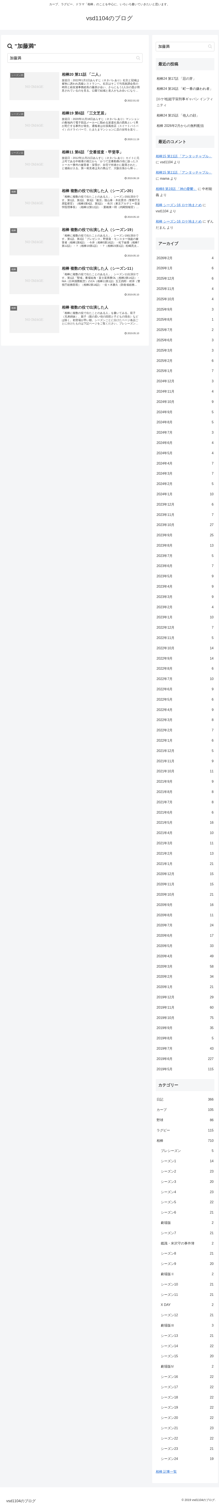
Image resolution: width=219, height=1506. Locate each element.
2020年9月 (185, 905)
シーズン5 (187, 1202)
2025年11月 (185, 289)
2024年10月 (185, 402)
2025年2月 (185, 361)
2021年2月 (185, 854)
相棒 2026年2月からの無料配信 (180, 125)
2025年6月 (185, 340)
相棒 (185, 1141)
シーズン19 (187, 1408)
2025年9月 (185, 310)
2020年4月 (185, 956)
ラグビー (185, 1131)
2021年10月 (185, 771)
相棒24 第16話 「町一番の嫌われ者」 (185, 88)
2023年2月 (185, 607)
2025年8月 (185, 320)
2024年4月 (185, 464)
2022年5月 (185, 700)
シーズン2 (187, 1172)
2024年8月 (185, 422)
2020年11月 (185, 884)
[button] (138, 58)
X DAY (187, 1305)
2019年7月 (185, 1049)
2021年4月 (185, 833)
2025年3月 (185, 351)
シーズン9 (187, 1264)
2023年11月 (185, 515)
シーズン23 (187, 1449)
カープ (185, 1110)
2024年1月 (185, 494)
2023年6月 (185, 566)
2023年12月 (185, 505)
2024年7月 (185, 433)
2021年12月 (185, 751)
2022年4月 (185, 710)
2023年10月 (185, 525)
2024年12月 (185, 381)
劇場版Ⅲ (187, 1326)
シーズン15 (187, 1356)
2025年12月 (185, 279)
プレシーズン (187, 1151)
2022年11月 (185, 638)
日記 (185, 1100)
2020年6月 (185, 936)
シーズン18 (187, 1397)
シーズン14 (187, 1346)
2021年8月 (185, 792)
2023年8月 (185, 546)
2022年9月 (185, 659)
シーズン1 (187, 1161)
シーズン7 (187, 1233)
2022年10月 (185, 648)
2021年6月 (185, 813)
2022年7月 (185, 679)
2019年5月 (185, 1069)
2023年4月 (185, 587)
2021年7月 (185, 802)
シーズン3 (187, 1182)
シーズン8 (187, 1254)
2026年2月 (185, 258)
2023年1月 (185, 617)
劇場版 (187, 1223)
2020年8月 (185, 915)
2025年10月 (185, 299)
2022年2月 (185, 730)
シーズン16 (187, 1377)
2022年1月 (185, 741)
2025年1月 (185, 371)
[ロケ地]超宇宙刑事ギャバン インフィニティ (185, 102)
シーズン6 (187, 1213)
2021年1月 (185, 864)
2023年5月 (185, 576)
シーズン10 (187, 1285)
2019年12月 (185, 997)
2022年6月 (185, 689)
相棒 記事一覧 (166, 1471)
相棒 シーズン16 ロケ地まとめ (179, 205)
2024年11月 (185, 392)
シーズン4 (187, 1192)
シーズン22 (187, 1439)
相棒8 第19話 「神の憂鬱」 (176, 189)
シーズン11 (187, 1295)
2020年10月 (185, 895)
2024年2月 (185, 484)
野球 (185, 1120)
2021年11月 (185, 761)
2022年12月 (185, 628)
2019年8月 (185, 1038)
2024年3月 (185, 474)
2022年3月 (185, 720)
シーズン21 (187, 1428)
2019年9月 (185, 1028)
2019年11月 (185, 1008)
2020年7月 (185, 925)
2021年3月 (185, 843)
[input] (74, 58)
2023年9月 (185, 535)
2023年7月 (185, 556)
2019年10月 (185, 1018)
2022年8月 (185, 669)
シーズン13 (187, 1336)
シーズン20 (187, 1418)
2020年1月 (185, 987)
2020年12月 (185, 874)
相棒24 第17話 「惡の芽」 (176, 78)
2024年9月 (185, 412)
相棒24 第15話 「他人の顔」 (178, 115)
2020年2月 (185, 977)
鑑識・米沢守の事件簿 (187, 1243)
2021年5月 (185, 823)
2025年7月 (185, 330)
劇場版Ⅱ (187, 1274)
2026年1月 (185, 268)
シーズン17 (187, 1387)
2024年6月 (185, 443)
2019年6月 (185, 1059)
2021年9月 (185, 782)
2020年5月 (185, 946)
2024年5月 (185, 453)
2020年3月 (185, 967)
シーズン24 (187, 1459)
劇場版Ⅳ (187, 1367)
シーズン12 (187, 1315)
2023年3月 (185, 597)
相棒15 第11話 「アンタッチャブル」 (184, 156)
